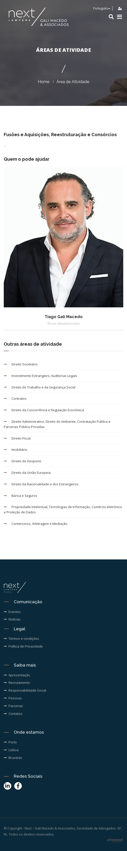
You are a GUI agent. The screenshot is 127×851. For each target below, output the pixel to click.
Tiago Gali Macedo (64, 316)
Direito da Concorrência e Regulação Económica (44, 410)
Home (43, 81)
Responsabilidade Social (25, 690)
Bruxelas (13, 757)
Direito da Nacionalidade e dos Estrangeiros (41, 484)
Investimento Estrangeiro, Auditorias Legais (40, 375)
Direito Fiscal (17, 438)
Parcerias (13, 706)
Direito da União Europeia (27, 472)
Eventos (12, 611)
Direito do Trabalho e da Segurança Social (39, 387)
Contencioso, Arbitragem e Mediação (35, 523)
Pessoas (13, 698)
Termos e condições (21, 638)
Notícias (12, 619)
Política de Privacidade (23, 646)
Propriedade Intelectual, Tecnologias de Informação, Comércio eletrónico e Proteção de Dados (63, 509)
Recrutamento (17, 682)
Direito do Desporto (22, 461)
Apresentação (17, 675)
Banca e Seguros (20, 495)
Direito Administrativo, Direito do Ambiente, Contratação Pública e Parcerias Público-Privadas (57, 424)
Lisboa (11, 750)
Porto (10, 742)
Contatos (13, 713)
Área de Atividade (72, 81)
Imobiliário (15, 449)
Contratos (15, 398)
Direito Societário (21, 364)
